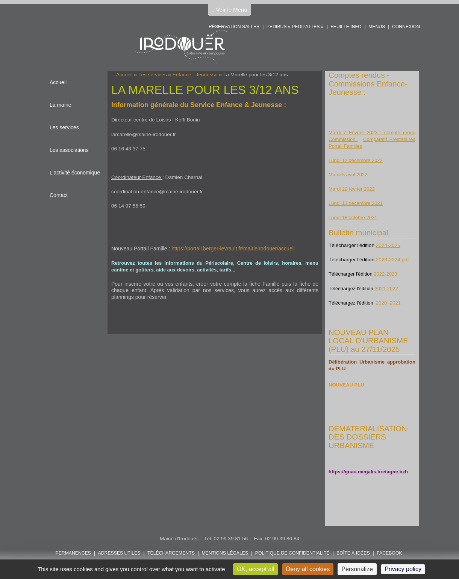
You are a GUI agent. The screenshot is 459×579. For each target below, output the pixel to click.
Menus (376, 26)
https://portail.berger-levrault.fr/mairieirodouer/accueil (233, 249)
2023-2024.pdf (392, 259)
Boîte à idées (353, 553)
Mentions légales (224, 553)
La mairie (60, 105)
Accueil (124, 74)
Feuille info (345, 26)
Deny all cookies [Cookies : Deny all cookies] (308, 569)
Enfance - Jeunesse (195, 74)
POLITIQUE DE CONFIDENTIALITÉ (292, 553)
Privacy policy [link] (403, 569)
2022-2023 (385, 274)
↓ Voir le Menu (229, 9)
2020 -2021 (387, 303)
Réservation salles (234, 26)
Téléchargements (171, 553)
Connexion (406, 26)
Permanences (73, 553)
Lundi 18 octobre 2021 (353, 217)
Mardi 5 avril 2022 (348, 174)
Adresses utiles (119, 553)
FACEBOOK (389, 553)
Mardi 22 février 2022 (352, 189)
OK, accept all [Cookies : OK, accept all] (255, 569)
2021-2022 (386, 288)
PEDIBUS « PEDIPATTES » (295, 26)
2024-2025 (388, 245)
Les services (152, 74)
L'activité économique (75, 173)
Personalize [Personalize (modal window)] (357, 569)
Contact (59, 195)
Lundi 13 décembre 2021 (356, 203)
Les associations (69, 150)
